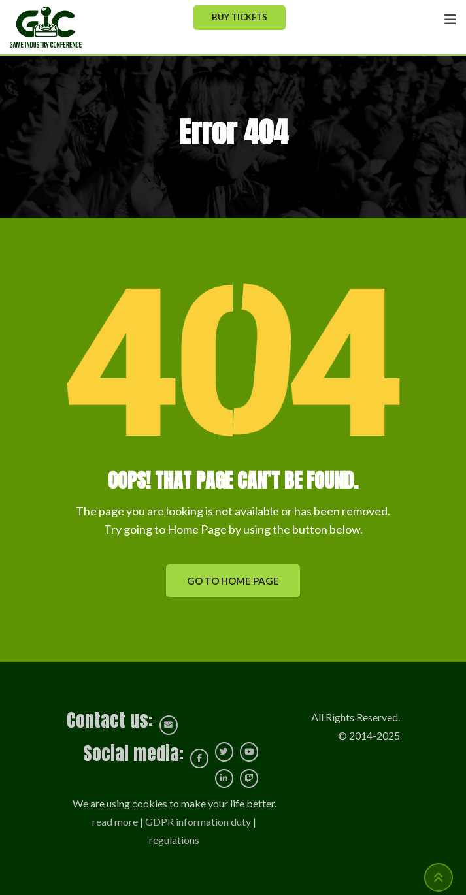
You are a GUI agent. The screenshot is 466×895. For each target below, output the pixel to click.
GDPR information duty (198, 821)
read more (115, 821)
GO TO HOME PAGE (233, 581)
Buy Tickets (239, 17)
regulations (174, 840)
